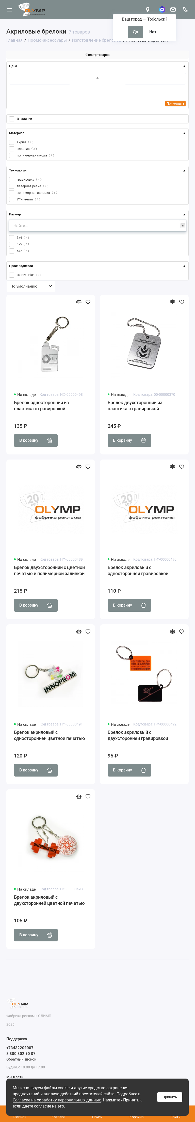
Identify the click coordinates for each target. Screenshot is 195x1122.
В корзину (35, 440)
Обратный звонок (21, 1059)
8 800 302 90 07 (21, 1053)
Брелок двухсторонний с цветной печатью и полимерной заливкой (49, 570)
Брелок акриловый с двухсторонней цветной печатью (49, 900)
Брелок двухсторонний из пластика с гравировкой (135, 405)
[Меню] (9, 9)
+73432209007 (20, 1048)
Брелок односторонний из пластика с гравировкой (41, 405)
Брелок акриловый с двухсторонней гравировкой (138, 735)
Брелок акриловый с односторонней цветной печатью (49, 735)
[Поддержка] (185, 9)
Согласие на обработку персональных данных (57, 1100)
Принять (169, 1097)
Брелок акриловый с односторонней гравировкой (138, 570)
